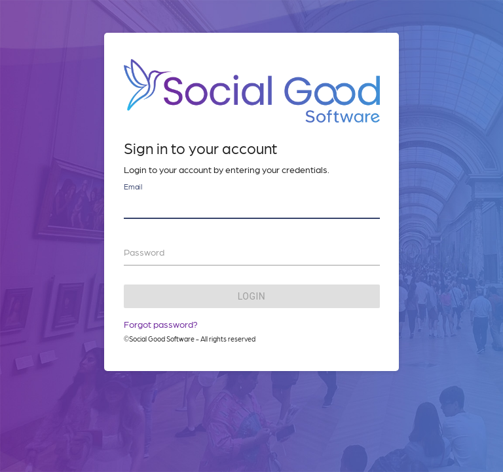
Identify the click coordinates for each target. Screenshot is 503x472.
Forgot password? (161, 324)
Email (133, 186)
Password (144, 251)
